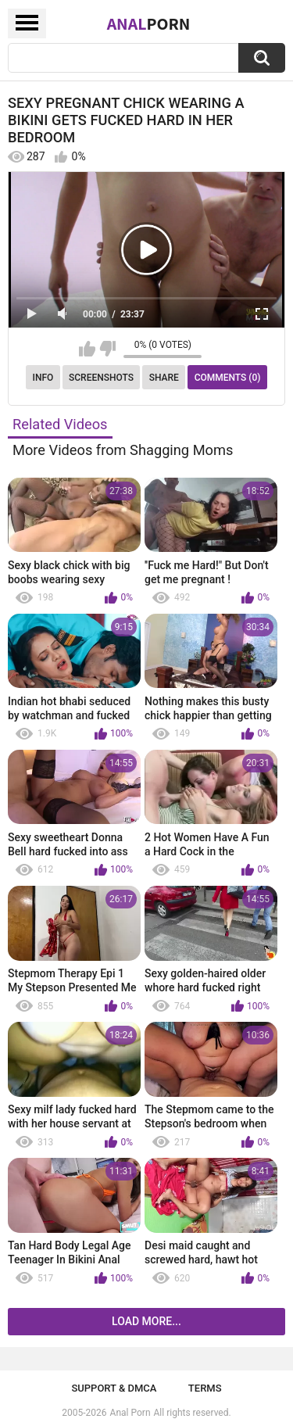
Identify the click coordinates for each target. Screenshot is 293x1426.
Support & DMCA (113, 1388)
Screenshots (101, 377)
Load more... (146, 1321)
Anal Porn (130, 1412)
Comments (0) (228, 377)
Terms (205, 1388)
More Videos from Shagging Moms (123, 450)
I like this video (87, 348)
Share (164, 377)
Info (43, 377)
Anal (149, 23)
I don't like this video (107, 348)
